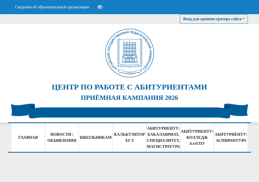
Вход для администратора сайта (212, 19)
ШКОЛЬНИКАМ (96, 137)
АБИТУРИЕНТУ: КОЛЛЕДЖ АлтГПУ (197, 137)
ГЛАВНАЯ (28, 137)
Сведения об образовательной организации (52, 7)
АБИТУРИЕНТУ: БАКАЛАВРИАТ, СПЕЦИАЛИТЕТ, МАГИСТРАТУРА (163, 137)
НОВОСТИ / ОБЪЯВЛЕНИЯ (61, 137)
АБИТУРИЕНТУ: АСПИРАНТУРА (230, 137)
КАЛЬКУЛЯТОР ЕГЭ (129, 137)
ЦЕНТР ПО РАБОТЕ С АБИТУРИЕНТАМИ (129, 87)
